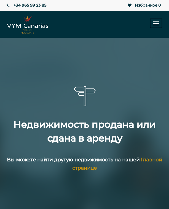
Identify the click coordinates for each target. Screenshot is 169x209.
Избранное (144, 5)
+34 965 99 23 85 (26, 5)
